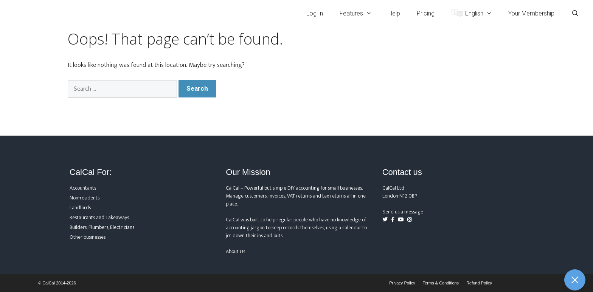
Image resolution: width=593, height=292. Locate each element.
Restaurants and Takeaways (99, 217)
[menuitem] (471, 13)
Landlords (80, 207)
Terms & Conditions (441, 283)
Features (360, 13)
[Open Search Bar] (575, 13)
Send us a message (402, 211)
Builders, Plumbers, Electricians (102, 227)
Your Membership (531, 13)
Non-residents (84, 197)
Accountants (83, 188)
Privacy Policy (402, 283)
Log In (314, 13)
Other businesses (88, 237)
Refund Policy (479, 283)
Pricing (426, 13)
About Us (235, 251)
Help (394, 13)
